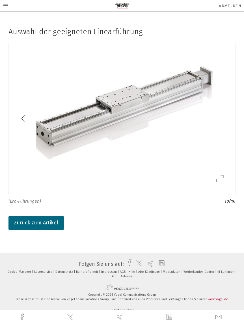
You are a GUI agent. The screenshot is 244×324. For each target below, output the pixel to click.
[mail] (219, 317)
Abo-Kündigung (149, 272)
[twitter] (70, 317)
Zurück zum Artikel (36, 223)
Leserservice (43, 272)
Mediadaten (172, 272)
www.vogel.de (218, 299)
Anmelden (230, 5)
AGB (123, 272)
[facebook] (23, 317)
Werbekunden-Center (199, 272)
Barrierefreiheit (87, 272)
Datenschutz (64, 272)
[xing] (120, 317)
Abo (115, 276)
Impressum (109, 272)
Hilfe (132, 272)
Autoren (126, 276)
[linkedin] (170, 317)
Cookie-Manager (20, 272)
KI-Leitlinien (226, 272)
